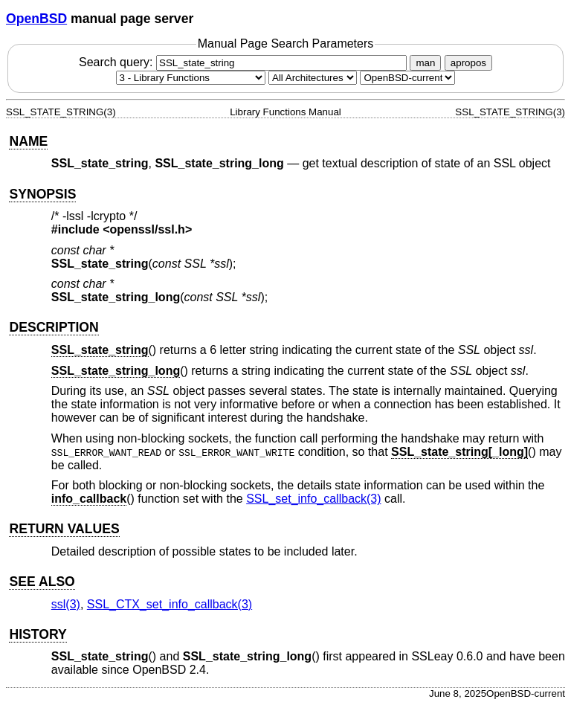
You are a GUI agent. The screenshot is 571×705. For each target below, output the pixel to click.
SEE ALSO (41, 581)
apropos (468, 62)
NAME (28, 141)
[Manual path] (407, 78)
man (425, 62)
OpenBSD (36, 18)
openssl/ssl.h (147, 229)
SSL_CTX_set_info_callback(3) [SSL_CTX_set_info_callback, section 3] (169, 604)
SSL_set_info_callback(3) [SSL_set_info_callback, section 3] (313, 498)
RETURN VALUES (64, 528)
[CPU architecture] (312, 78)
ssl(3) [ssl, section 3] (65, 604)
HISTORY (37, 634)
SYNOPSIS (42, 194)
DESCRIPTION (53, 327)
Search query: (244, 62)
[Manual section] (190, 78)
